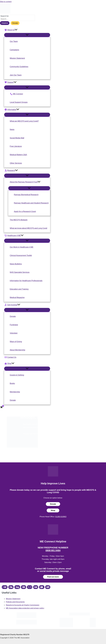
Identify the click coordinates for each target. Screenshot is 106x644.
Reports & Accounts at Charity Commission (22, 605)
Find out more (53, 577)
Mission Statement (13, 599)
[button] (27, 30)
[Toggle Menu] (27, 35)
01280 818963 (60, 517)
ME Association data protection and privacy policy (25, 608)
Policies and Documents (15, 602)
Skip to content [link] (5, 2)
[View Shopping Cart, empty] (1, 407)
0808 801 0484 (53, 550)
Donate (15, 23)
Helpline (5, 23)
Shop (53, 510)
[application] (16, 30)
